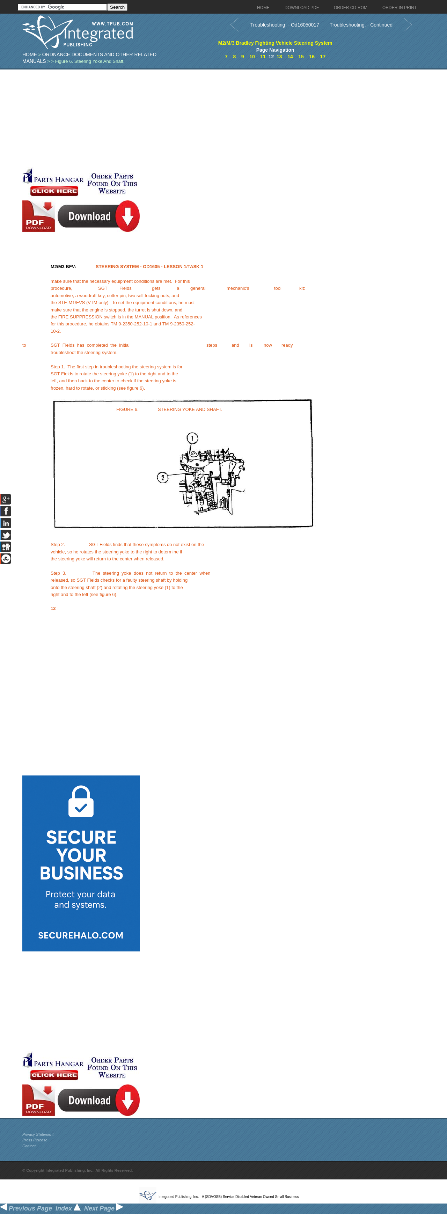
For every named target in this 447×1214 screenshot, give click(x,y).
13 (279, 56)
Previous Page (26, 1208)
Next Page (103, 1208)
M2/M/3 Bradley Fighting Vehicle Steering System (275, 43)
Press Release (34, 1140)
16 (312, 56)
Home (29, 54)
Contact (29, 1146)
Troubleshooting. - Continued (361, 25)
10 (252, 56)
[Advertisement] (170, 118)
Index (68, 1208)
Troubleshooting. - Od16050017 (284, 25)
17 (323, 56)
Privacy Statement (37, 1134)
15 (301, 56)
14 (290, 56)
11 (263, 56)
